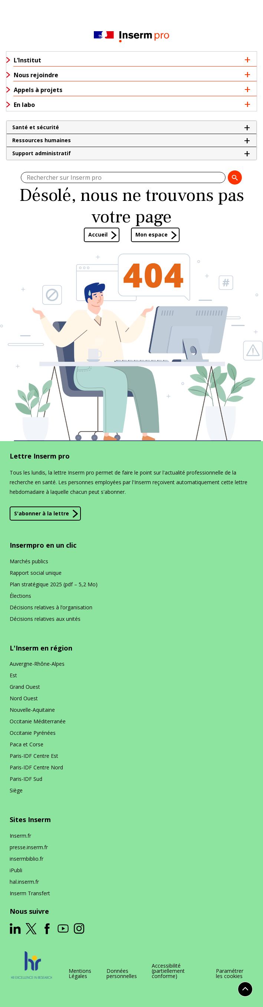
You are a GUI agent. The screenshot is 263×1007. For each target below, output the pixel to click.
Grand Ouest (25, 686)
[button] (131, 127)
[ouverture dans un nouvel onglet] (15, 928)
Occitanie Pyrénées (33, 732)
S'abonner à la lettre (41, 513)
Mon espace (151, 234)
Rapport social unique (36, 572)
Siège (16, 790)
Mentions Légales (80, 973)
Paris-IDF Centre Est (34, 755)
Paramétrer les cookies (229, 973)
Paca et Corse (26, 744)
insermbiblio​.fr (26, 858)
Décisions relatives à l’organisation (51, 607)
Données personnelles (121, 973)
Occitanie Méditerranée (38, 721)
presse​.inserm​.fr (29, 847)
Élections (20, 595)
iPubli (16, 870)
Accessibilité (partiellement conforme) (168, 971)
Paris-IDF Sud (26, 778)
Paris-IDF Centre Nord (36, 767)
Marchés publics (29, 561)
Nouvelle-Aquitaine (32, 709)
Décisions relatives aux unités (45, 618)
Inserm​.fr (20, 835)
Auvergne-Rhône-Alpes (37, 663)
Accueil (98, 234)
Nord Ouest (24, 698)
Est (13, 675)
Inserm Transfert (30, 893)
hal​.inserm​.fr (24, 881)
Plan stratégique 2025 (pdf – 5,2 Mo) (54, 584)
